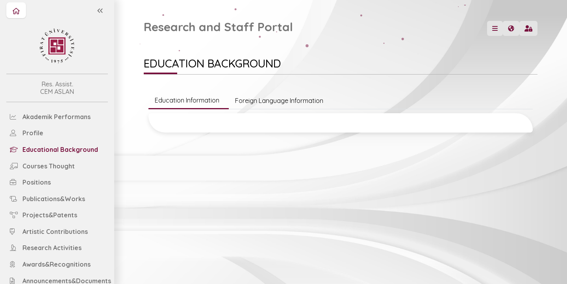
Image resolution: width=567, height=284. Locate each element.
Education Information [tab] (188, 100)
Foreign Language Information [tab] (279, 101)
